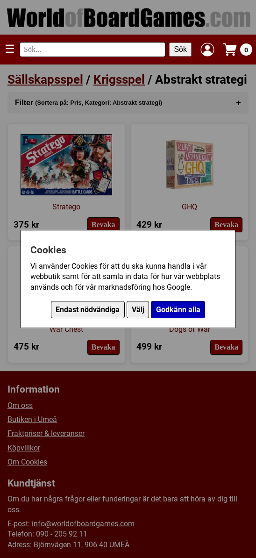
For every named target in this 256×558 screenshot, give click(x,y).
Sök (180, 49)
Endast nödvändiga (88, 309)
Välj (138, 309)
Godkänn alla (178, 309)
